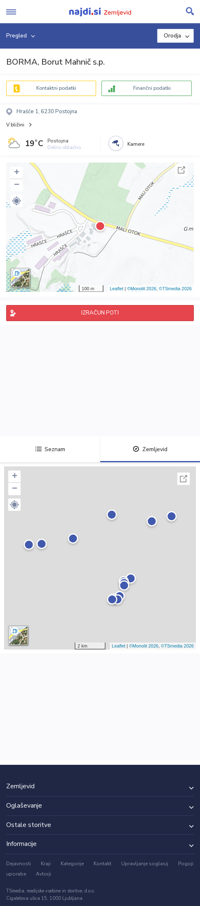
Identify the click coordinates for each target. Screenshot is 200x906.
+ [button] (16, 173)
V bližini (15, 124)
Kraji (46, 863)
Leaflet (116, 288)
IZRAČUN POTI (100, 313)
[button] (16, 201)
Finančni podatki (152, 88)
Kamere (135, 144)
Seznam (50, 449)
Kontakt (102, 863)
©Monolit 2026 (141, 288)
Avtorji (43, 874)
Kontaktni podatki (56, 88)
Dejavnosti (18, 863)
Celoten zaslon (181, 170)
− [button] (16, 185)
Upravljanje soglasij (144, 863)
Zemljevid (150, 449)
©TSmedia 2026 (175, 288)
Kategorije (72, 863)
